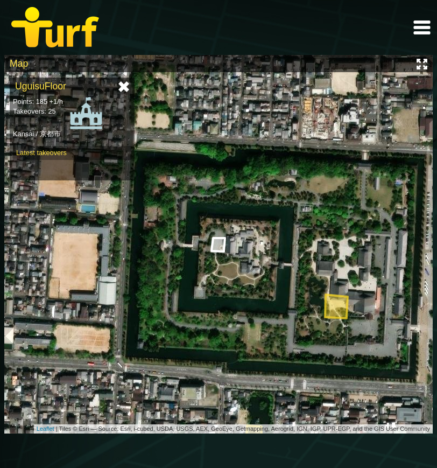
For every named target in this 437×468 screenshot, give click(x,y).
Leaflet (45, 428)
